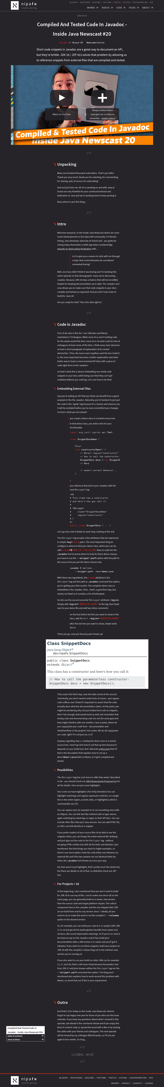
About (146, 7)
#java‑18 (77, 43)
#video (63, 43)
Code (119, 7)
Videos (106, 7)
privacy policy (108, 118)
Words (91, 7)
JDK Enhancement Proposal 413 (101, 781)
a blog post (104, 748)
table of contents (15, 1036)
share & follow (14, 1039)
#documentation (95, 43)
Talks (132, 7)
